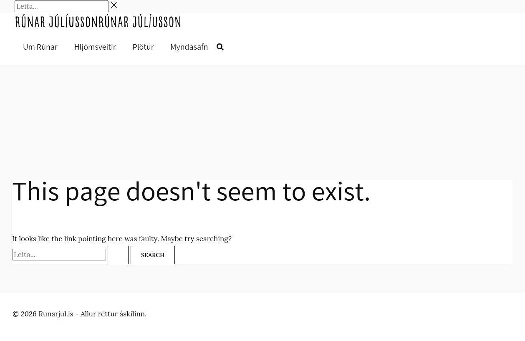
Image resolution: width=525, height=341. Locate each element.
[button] (220, 48)
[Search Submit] (118, 255)
